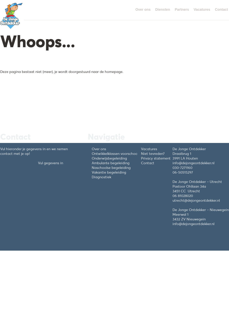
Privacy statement (156, 158)
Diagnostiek (101, 177)
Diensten (162, 10)
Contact (221, 10)
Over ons (143, 10)
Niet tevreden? (153, 153)
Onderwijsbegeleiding (109, 158)
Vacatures (202, 10)
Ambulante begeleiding (110, 163)
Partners (182, 10)
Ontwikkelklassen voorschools (116, 153)
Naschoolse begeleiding (111, 167)
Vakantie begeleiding (109, 172)
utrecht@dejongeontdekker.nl (196, 200)
